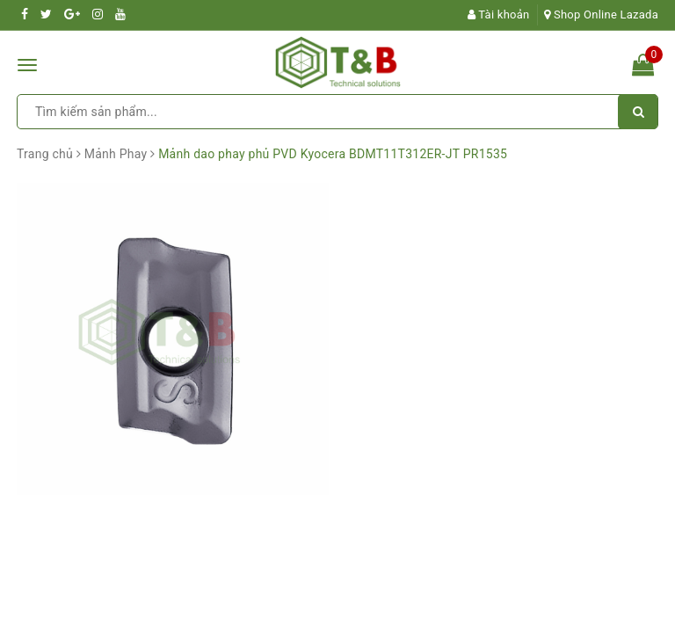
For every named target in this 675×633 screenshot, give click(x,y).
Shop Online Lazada (601, 14)
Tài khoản (499, 14)
